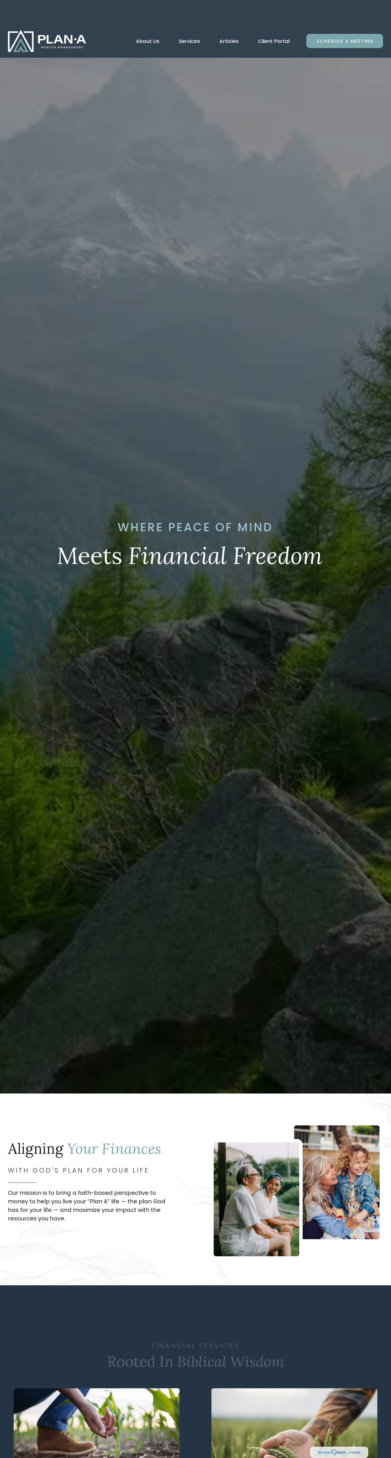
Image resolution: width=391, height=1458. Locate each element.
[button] (147, 17)
